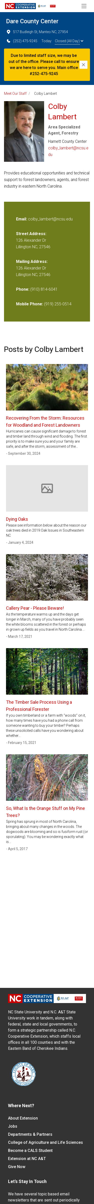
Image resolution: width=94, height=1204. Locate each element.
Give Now (16, 1166)
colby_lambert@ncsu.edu (68, 151)
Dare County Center (32, 21)
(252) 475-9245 (21, 40)
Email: (22, 219)
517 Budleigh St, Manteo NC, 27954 (37, 31)
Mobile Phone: (29, 304)
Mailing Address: (32, 261)
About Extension (23, 1118)
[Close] (83, 65)
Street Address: (31, 233)
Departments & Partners (30, 1134)
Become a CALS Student (30, 1150)
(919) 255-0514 (57, 304)
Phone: (22, 289)
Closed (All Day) (69, 41)
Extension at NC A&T (27, 1158)
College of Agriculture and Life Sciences (45, 1142)
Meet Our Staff (15, 94)
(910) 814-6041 (44, 289)
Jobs (12, 1126)
